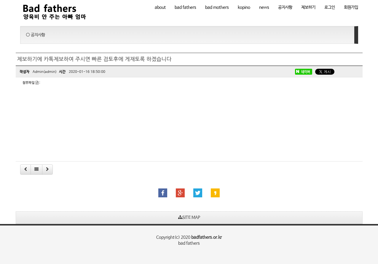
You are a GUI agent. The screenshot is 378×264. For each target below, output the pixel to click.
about (160, 7)
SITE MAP (189, 217)
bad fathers (185, 7)
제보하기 (308, 7)
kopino (244, 7)
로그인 (329, 7)
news (264, 7)
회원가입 (351, 7)
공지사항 (285, 7)
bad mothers (217, 7)
